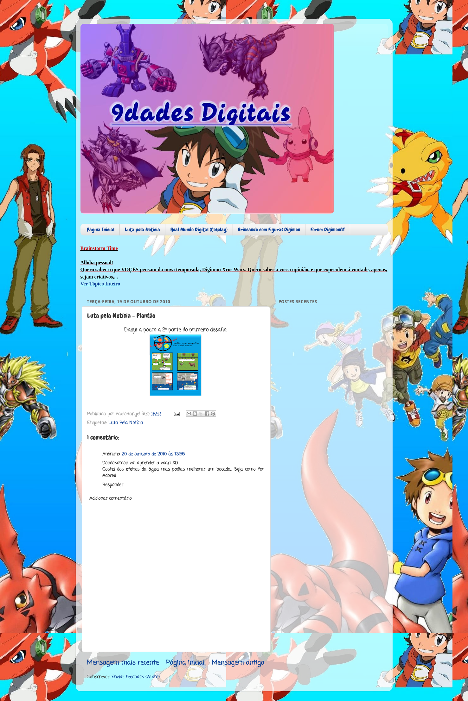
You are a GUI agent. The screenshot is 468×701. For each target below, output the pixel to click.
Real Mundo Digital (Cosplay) (199, 229)
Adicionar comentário (110, 498)
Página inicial (185, 663)
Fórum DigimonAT (328, 229)
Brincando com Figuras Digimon (269, 229)
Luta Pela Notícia (125, 422)
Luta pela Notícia (142, 229)
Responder (112, 484)
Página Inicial (100, 229)
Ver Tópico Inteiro (100, 283)
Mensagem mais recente (123, 663)
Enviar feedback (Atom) (136, 676)
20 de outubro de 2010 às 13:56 (153, 454)
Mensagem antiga (238, 663)
